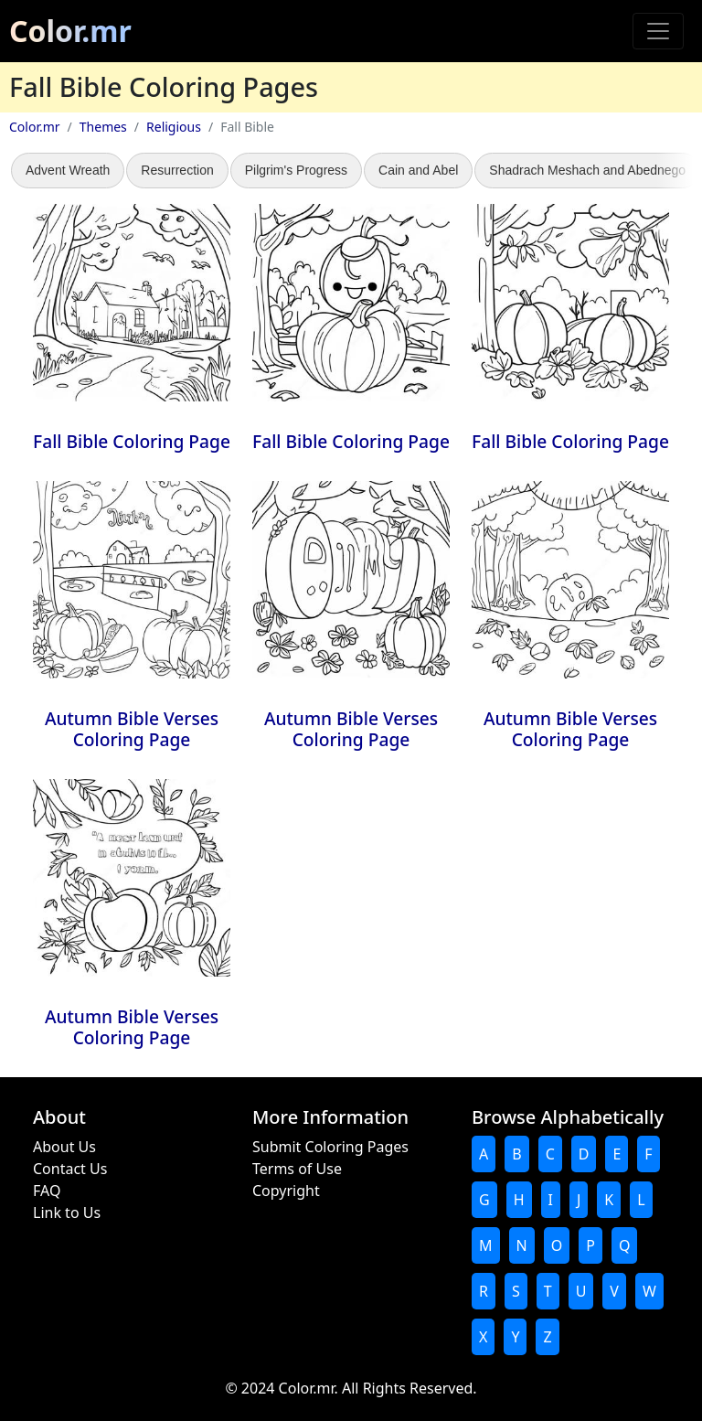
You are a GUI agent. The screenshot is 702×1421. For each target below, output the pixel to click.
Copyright (286, 1191)
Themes (103, 126)
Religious (173, 126)
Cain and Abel (418, 170)
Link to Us (67, 1212)
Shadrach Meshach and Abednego (587, 170)
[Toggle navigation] (658, 31)
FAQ (46, 1191)
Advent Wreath (68, 170)
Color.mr (70, 30)
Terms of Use (297, 1169)
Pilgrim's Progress (296, 170)
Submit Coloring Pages (330, 1147)
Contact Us (70, 1169)
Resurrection (177, 170)
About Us (64, 1147)
